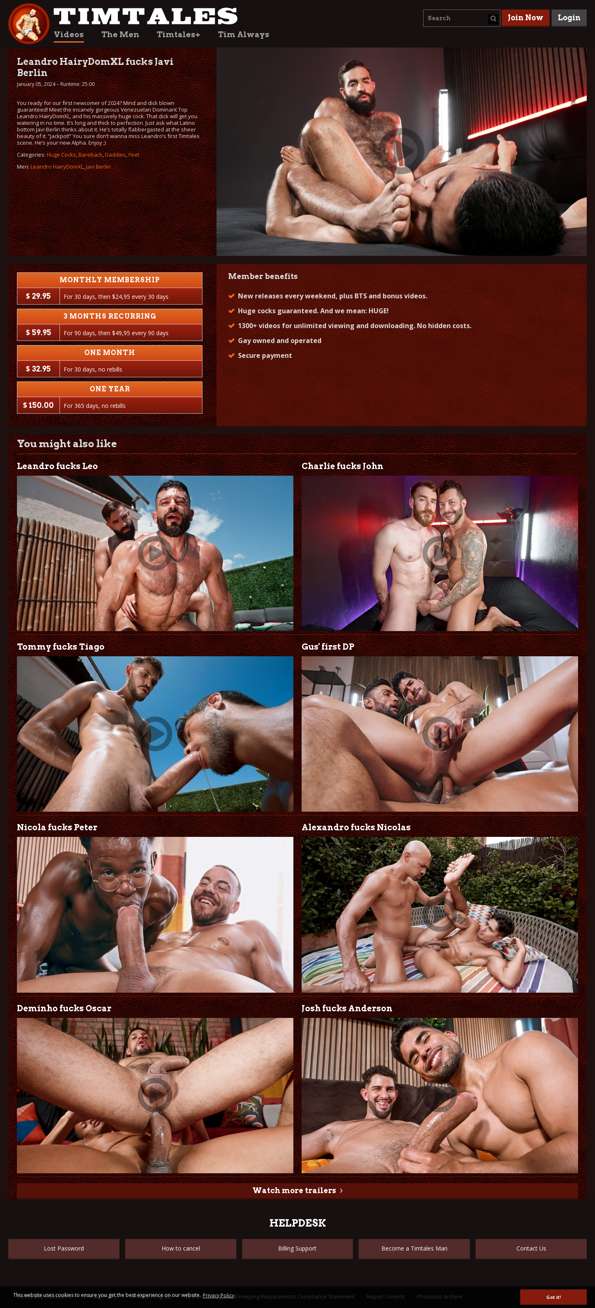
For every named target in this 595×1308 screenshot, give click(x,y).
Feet (134, 154)
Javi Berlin (98, 166)
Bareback (90, 154)
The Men (120, 34)
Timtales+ (178, 34)
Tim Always (243, 34)
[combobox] (461, 18)
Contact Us (531, 1248)
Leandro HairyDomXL (57, 166)
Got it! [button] (553, 1297)
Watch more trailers (294, 1190)
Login (569, 17)
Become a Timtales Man (414, 1248)
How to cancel (181, 1248)
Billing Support (297, 1248)
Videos (69, 34)
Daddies (115, 154)
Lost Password (64, 1248)
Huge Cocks (61, 154)
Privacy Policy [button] (218, 1295)
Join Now (525, 17)
